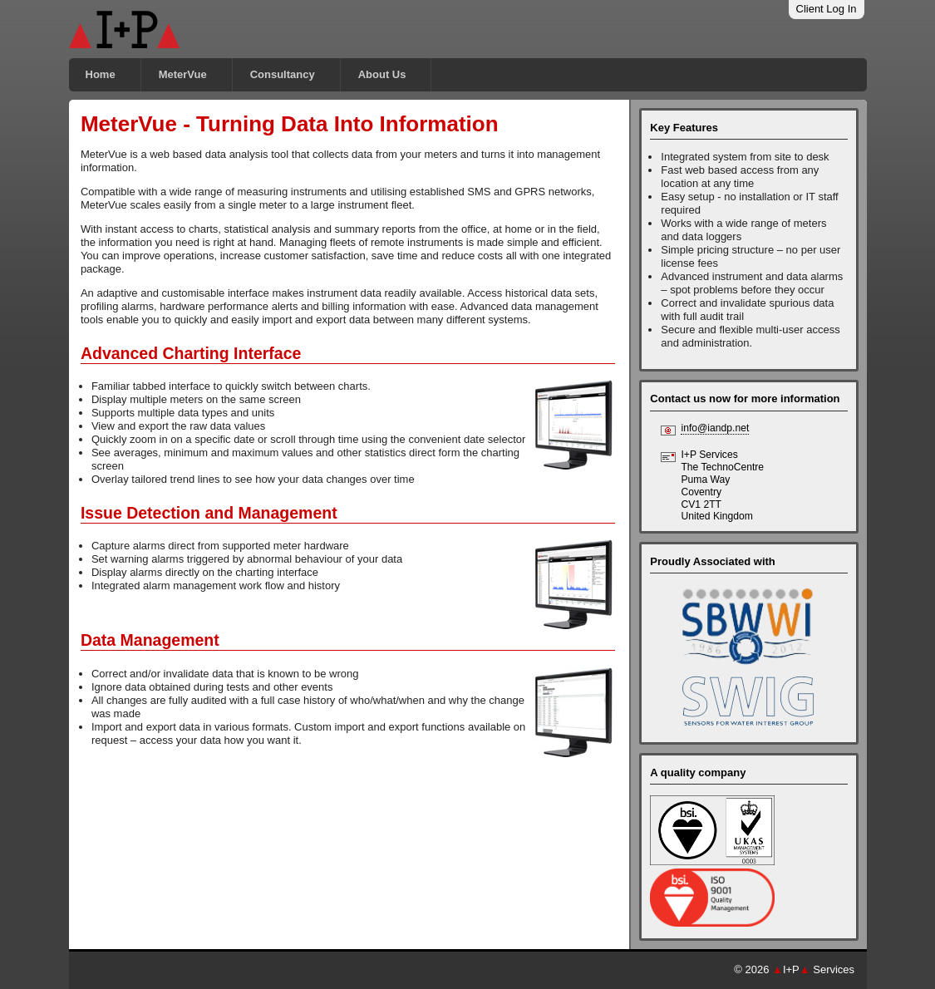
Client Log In (826, 8)
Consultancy (282, 74)
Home (101, 74)
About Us (382, 74)
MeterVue (183, 74)
